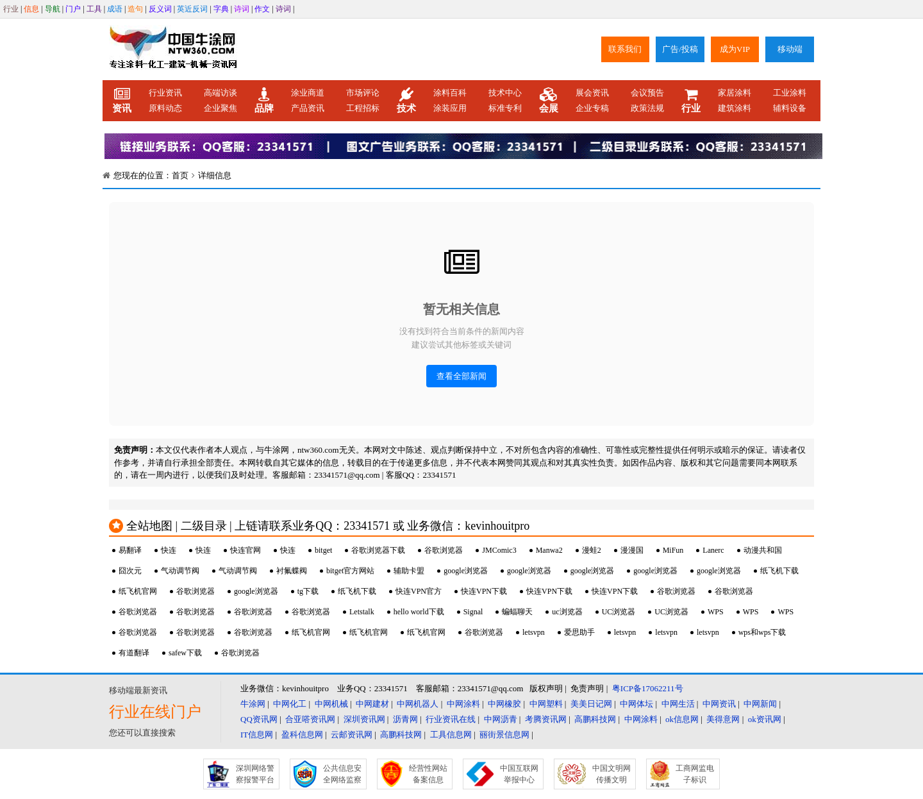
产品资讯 (307, 108)
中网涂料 (463, 704)
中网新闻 (760, 704)
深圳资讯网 (364, 719)
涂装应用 (450, 108)
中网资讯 (719, 704)
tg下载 (308, 591)
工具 (94, 8)
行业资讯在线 (451, 719)
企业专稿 (592, 108)
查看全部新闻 (461, 376)
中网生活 (678, 704)
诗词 (241, 8)
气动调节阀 (180, 570)
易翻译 (130, 550)
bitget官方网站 (350, 570)
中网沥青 (500, 719)
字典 (221, 8)
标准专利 (505, 108)
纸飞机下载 (779, 570)
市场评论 (362, 92)
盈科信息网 (302, 734)
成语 (114, 8)
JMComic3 (499, 550)
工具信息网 (451, 734)
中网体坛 (636, 704)
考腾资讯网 (546, 719)
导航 (52, 8)
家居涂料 (734, 92)
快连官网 (245, 550)
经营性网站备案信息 (428, 774)
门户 (73, 8)
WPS (716, 611)
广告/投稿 (680, 49)
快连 (168, 550)
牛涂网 (252, 704)
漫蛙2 (591, 550)
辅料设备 (789, 108)
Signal (473, 611)
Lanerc (713, 550)
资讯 (122, 101)
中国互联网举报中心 (519, 774)
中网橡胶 (504, 704)
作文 (262, 8)
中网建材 (372, 704)
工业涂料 (789, 92)
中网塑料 (546, 704)
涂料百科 (450, 92)
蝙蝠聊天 (517, 611)
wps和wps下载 (762, 632)
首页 (180, 175)
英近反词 (192, 8)
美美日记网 (591, 704)
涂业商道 (307, 92)
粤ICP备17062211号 (647, 688)
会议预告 (647, 92)
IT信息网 (256, 734)
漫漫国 (632, 550)
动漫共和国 (763, 550)
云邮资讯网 (351, 734)
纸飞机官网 (138, 591)
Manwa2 (549, 550)
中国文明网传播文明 (611, 774)
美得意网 (723, 719)
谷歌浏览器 (443, 550)
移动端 (789, 49)
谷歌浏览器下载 (378, 550)
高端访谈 (220, 92)
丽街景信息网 (504, 734)
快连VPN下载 (484, 591)
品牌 (264, 101)
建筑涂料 (734, 108)
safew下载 (185, 652)
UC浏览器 (619, 611)
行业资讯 (165, 92)
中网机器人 (417, 704)
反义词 (160, 8)
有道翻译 (134, 652)
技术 (406, 101)
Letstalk (361, 611)
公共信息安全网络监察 (342, 774)
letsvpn (533, 632)
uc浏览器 (567, 611)
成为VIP (735, 49)
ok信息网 (682, 719)
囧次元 (130, 570)
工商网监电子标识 (695, 774)
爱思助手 (579, 632)
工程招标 (362, 108)
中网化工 (289, 704)
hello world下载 (419, 611)
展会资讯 (592, 92)
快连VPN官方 (418, 591)
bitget (323, 550)
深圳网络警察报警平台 (255, 774)
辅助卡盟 (409, 570)
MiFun (673, 550)
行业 (11, 8)
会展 (548, 101)
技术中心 (505, 92)
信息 (31, 8)
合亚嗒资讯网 (310, 719)
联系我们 (625, 49)
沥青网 (405, 719)
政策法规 (647, 108)
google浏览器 (466, 570)
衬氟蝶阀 (291, 570)
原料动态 (165, 108)
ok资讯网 (764, 719)
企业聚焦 (220, 108)
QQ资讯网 (259, 719)
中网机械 (331, 704)
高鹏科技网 (595, 719)
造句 (135, 8)
